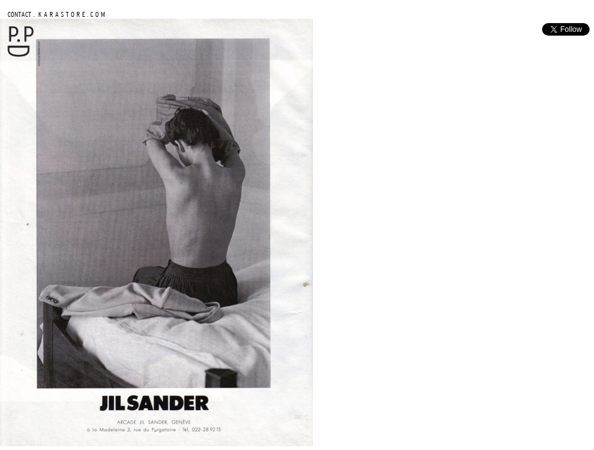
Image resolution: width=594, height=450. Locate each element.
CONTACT (19, 14)
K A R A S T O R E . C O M (70, 14)
